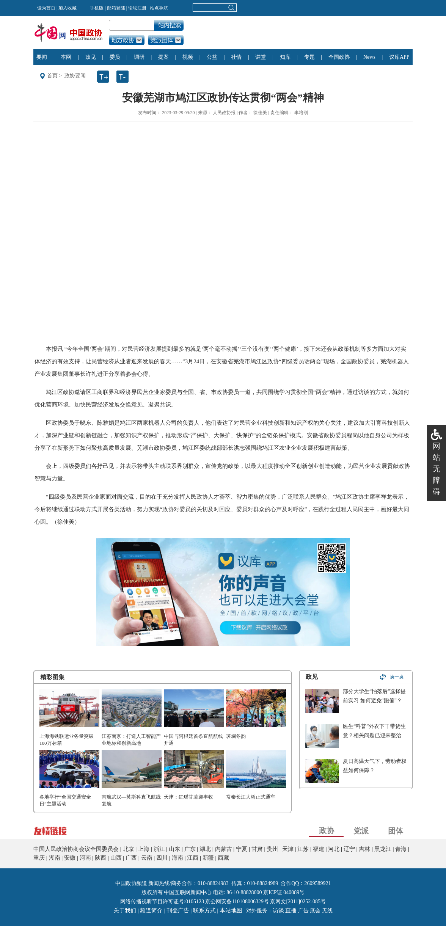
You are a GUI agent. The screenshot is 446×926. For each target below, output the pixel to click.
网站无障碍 (436, 469)
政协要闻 (75, 75)
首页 (52, 75)
